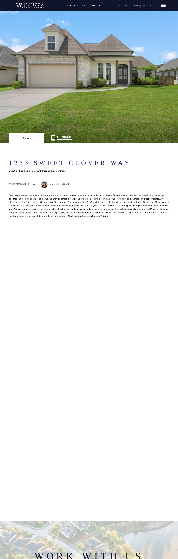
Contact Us (120, 5)
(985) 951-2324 (144, 5)
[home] (30, 5)
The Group (98, 5)
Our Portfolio (74, 5)
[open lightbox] (89, 71)
